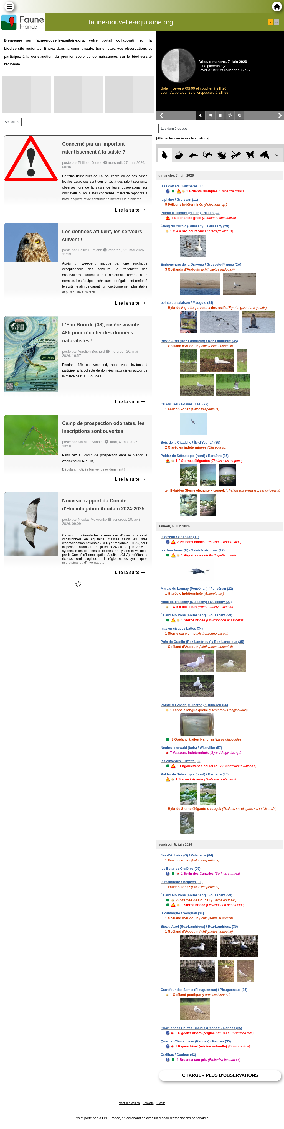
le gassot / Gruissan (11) (180, 537)
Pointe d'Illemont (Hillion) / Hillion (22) (190, 213)
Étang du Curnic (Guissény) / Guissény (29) (195, 226)
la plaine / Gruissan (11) (179, 200)
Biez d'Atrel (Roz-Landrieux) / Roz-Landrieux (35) (199, 341)
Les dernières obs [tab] (174, 129)
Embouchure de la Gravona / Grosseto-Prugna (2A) (201, 264)
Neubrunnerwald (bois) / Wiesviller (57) (191, 748)
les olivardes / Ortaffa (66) (181, 761)
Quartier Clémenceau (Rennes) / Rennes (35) (196, 1041)
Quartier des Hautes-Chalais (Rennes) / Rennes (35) (201, 1028)
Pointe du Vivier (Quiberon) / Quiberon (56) (194, 705)
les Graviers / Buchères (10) (182, 186)
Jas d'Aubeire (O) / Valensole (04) (187, 855)
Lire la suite (130, 210)
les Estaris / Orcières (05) (180, 869)
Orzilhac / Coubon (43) (178, 1055)
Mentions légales (129, 1103)
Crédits (160, 1103)
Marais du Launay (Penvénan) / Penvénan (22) (197, 589)
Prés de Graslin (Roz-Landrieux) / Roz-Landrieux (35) (202, 642)
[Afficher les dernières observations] (182, 138)
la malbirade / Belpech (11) (181, 882)
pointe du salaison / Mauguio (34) (187, 303)
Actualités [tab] (12, 122)
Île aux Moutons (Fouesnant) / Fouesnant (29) (196, 615)
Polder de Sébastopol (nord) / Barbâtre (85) (195, 456)
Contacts (148, 1103)
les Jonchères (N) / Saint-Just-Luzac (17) (193, 550)
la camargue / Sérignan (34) (182, 913)
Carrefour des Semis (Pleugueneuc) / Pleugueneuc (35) (204, 990)
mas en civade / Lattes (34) (182, 628)
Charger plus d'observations (220, 1075)
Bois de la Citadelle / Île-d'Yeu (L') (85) (190, 442)
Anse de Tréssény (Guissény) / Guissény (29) (196, 602)
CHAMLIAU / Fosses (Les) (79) (184, 404)
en (276, 22)
